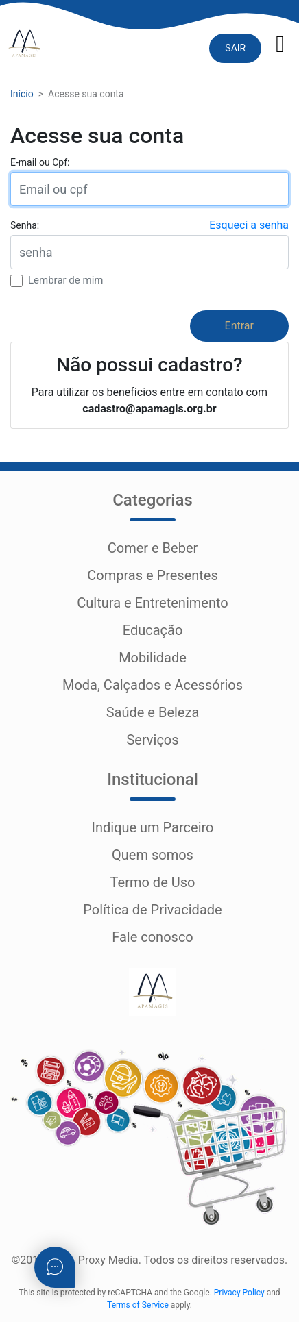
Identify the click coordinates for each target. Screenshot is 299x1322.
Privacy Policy (239, 1292)
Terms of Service (138, 1305)
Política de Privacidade (152, 909)
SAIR (235, 47)
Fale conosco (152, 937)
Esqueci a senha (249, 225)
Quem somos (152, 855)
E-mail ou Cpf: (39, 162)
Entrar (239, 325)
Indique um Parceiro (152, 827)
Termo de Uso (152, 882)
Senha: (24, 225)
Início (22, 93)
